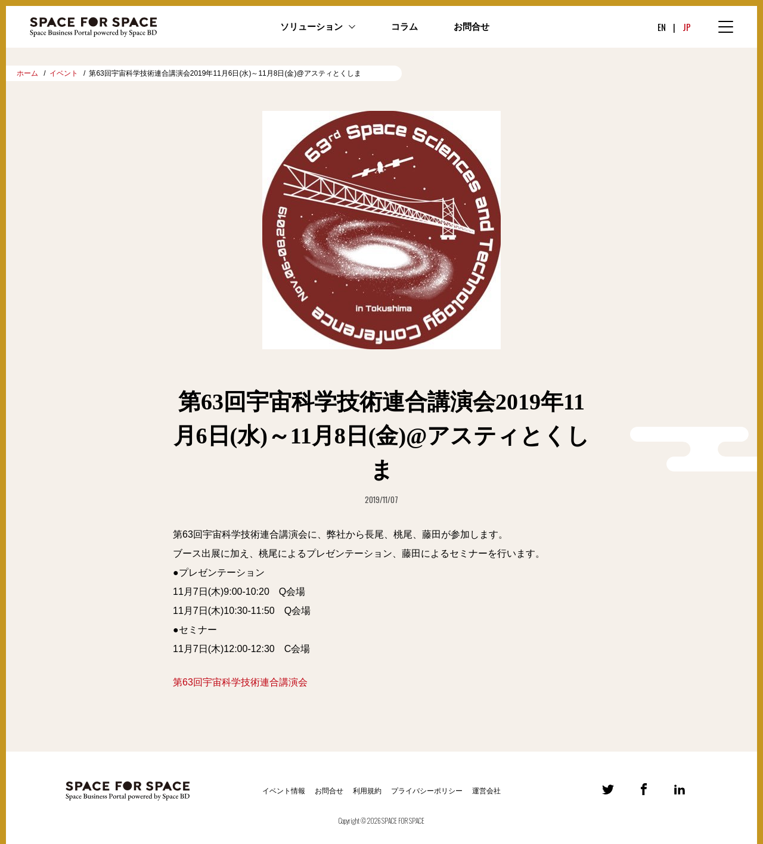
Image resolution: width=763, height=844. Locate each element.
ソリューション (311, 27)
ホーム (27, 73)
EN (661, 26)
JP (687, 26)
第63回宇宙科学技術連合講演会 (240, 682)
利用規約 (367, 791)
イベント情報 (283, 791)
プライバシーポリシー (427, 791)
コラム (404, 27)
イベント (63, 73)
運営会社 (486, 791)
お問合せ (471, 27)
